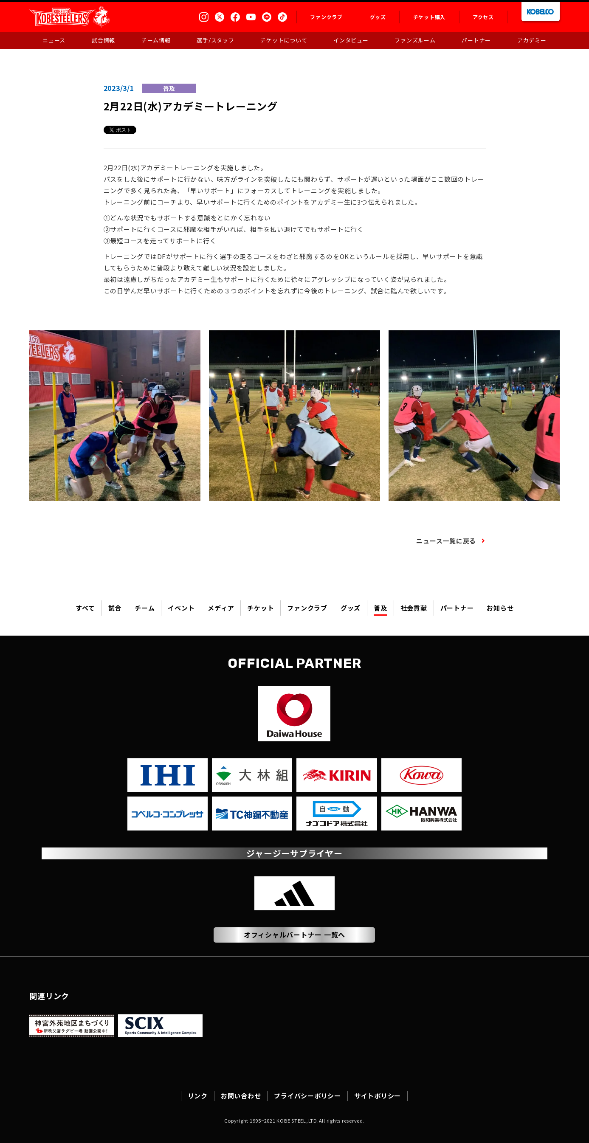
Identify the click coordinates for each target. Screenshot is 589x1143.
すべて (85, 607)
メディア (221, 607)
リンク (198, 1095)
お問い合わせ (241, 1095)
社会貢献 (413, 607)
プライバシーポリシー (307, 1095)
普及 (380, 607)
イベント (181, 607)
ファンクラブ (307, 607)
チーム (145, 607)
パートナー (457, 607)
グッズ (351, 607)
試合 (115, 607)
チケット (260, 607)
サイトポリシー (377, 1095)
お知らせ (500, 607)
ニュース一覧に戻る (446, 540)
